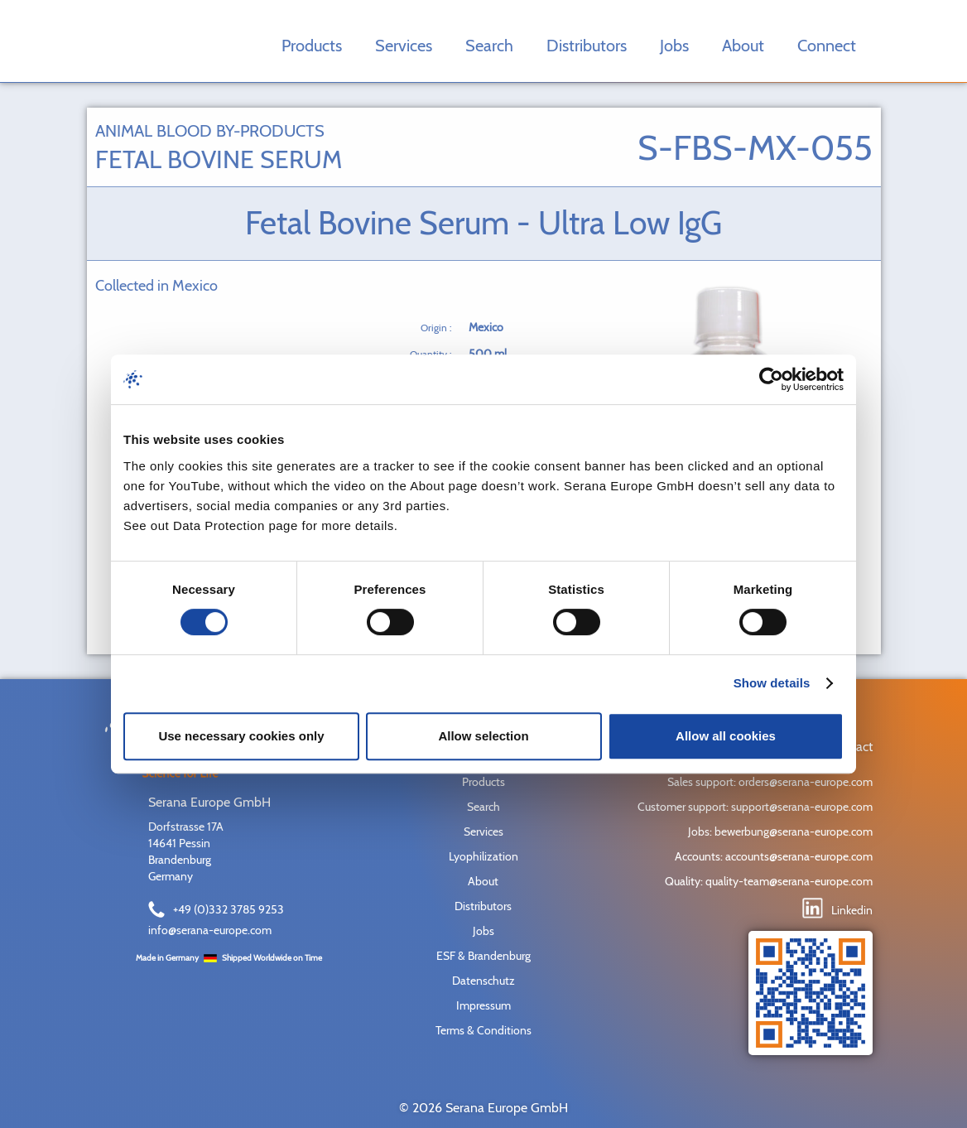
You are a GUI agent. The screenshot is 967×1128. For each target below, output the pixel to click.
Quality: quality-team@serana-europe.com (769, 881)
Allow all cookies (726, 736)
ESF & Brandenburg (483, 955)
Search (489, 45)
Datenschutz (483, 980)
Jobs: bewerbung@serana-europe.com (780, 831)
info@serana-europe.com (210, 930)
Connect (826, 45)
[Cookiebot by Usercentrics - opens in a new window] (771, 379)
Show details (772, 683)
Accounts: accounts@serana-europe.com (774, 856)
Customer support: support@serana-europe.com (755, 806)
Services (403, 45)
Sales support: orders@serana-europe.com (770, 781)
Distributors (586, 45)
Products (311, 45)
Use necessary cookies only (241, 736)
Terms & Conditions (483, 1030)
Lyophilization (483, 856)
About (743, 45)
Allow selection (483, 736)
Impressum (483, 1005)
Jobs (674, 45)
